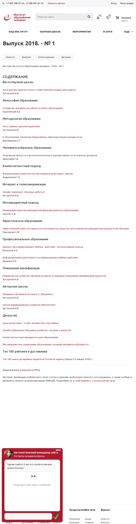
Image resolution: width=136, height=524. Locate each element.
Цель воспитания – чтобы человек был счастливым (31, 323)
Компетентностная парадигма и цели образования (30, 337)
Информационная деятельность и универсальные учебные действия (40, 257)
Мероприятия (82, 31)
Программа (27, 522)
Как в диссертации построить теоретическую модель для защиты (39, 89)
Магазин (90, 510)
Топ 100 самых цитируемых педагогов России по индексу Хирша (37, 359)
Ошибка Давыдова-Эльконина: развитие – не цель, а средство (37, 330)
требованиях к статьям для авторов (95, 380)
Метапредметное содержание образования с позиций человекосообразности (46, 344)
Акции (9, 522)
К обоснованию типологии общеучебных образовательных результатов (42, 137)
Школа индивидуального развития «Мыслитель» (29, 304)
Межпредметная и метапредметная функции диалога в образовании (40, 210)
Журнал (105, 510)
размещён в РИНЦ (30, 370)
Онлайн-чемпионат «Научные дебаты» (24, 192)
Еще (128, 31)
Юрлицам (74, 522)
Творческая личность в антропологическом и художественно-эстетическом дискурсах (50, 155)
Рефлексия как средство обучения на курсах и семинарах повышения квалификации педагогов (54, 276)
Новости (105, 519)
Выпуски (105, 522)
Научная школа (50, 31)
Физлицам (74, 519)
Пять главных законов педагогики (21, 126)
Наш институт (18, 31)
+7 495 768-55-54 (15, 3)
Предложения (77, 510)
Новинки (89, 522)
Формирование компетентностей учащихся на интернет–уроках (38, 173)
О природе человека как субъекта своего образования (33, 108)
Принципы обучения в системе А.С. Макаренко (28, 294)
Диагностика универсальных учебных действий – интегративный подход (43, 247)
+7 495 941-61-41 (35, 3)
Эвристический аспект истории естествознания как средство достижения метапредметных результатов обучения (66, 228)
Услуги (107, 31)
